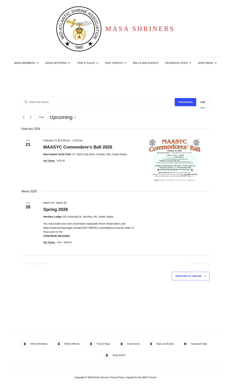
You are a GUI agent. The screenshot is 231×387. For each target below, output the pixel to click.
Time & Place (86, 62)
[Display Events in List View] (203, 102)
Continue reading (56, 236)
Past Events (114, 62)
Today (41, 117)
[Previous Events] (23, 117)
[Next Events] (31, 117)
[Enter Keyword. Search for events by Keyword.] (98, 102)
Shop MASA (205, 62)
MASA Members (24, 62)
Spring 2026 (55, 209)
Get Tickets (49, 161)
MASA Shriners (140, 28)
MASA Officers (56, 62)
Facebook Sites (176, 62)
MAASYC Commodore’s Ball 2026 (77, 147)
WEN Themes (149, 377)
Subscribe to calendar (188, 276)
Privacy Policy (117, 377)
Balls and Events (145, 62)
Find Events (185, 102)
